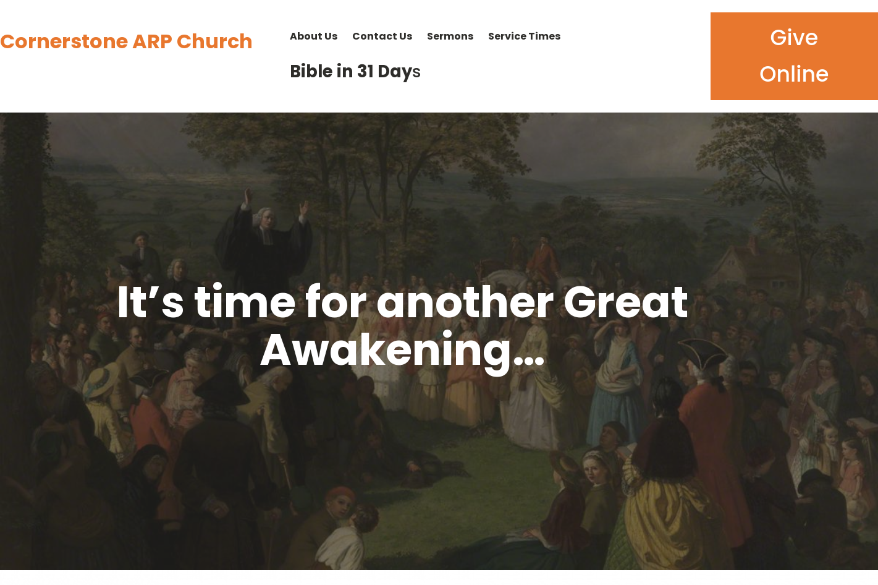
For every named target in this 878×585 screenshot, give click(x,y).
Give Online (794, 56)
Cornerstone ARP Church (126, 41)
